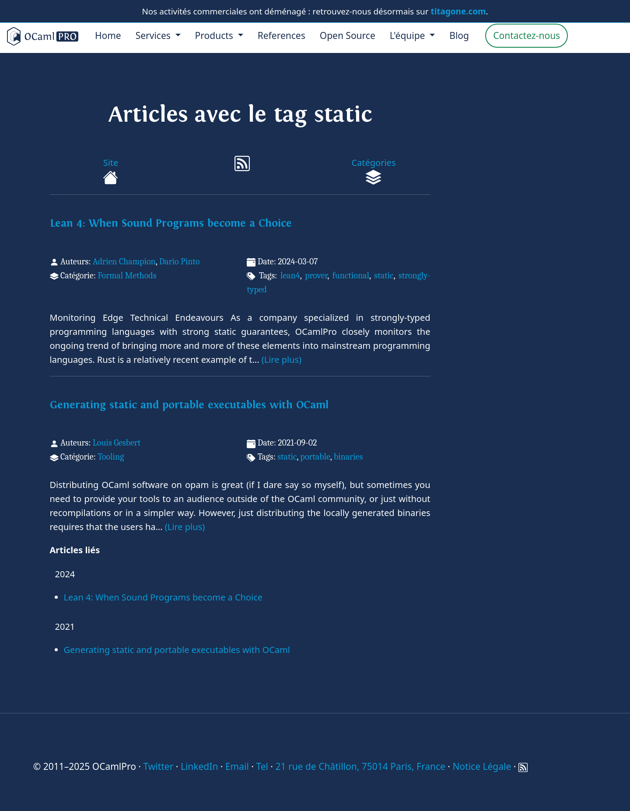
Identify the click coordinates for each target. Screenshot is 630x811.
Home (108, 35)
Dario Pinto (179, 261)
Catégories (373, 171)
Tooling (111, 457)
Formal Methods (127, 275)
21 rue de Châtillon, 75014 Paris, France (360, 766)
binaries (348, 457)
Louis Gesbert (116, 443)
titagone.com (458, 11)
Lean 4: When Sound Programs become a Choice (171, 223)
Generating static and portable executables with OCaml (189, 405)
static (383, 275)
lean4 (290, 275)
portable (315, 457)
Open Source (347, 35)
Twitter (158, 766)
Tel (262, 766)
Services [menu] (154, 35)
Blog (459, 35)
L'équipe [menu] (408, 35)
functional (350, 275)
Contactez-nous (526, 35)
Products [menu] (215, 35)
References (281, 35)
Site (110, 171)
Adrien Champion (124, 261)
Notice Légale (481, 766)
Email (237, 766)
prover (316, 275)
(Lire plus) (281, 359)
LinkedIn (199, 766)
